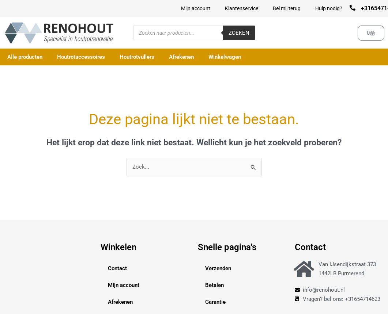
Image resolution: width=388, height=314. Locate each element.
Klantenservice (241, 8)
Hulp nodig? (328, 8)
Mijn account (195, 8)
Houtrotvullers (137, 57)
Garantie (215, 302)
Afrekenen (181, 57)
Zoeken (239, 33)
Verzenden (218, 268)
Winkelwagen (224, 57)
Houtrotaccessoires (81, 57)
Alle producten (24, 57)
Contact (117, 268)
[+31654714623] (352, 8)
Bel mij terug (287, 8)
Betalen (214, 285)
